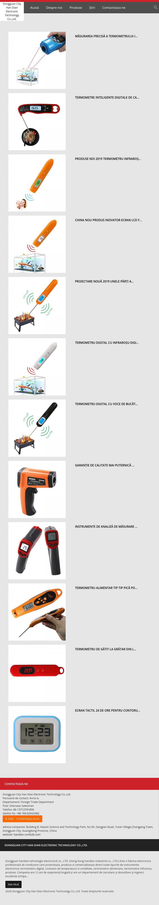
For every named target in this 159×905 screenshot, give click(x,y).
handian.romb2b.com (27, 834)
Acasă (34, 7)
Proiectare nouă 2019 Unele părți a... (104, 281)
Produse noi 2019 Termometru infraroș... (108, 159)
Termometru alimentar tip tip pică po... (106, 588)
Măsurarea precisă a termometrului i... (106, 36)
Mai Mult (13, 884)
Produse (75, 7)
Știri (92, 7)
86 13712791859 (23, 809)
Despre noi (54, 7)
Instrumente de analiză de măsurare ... (106, 527)
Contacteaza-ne (113, 7)
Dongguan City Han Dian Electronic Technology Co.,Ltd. (12, 11)
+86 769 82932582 (28, 813)
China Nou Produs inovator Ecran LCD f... (108, 220)
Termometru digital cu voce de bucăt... (106, 404)
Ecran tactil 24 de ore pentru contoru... (107, 711)
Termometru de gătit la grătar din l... (105, 649)
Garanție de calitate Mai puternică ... (104, 465)
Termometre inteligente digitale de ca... (107, 98)
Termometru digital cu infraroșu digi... (107, 343)
